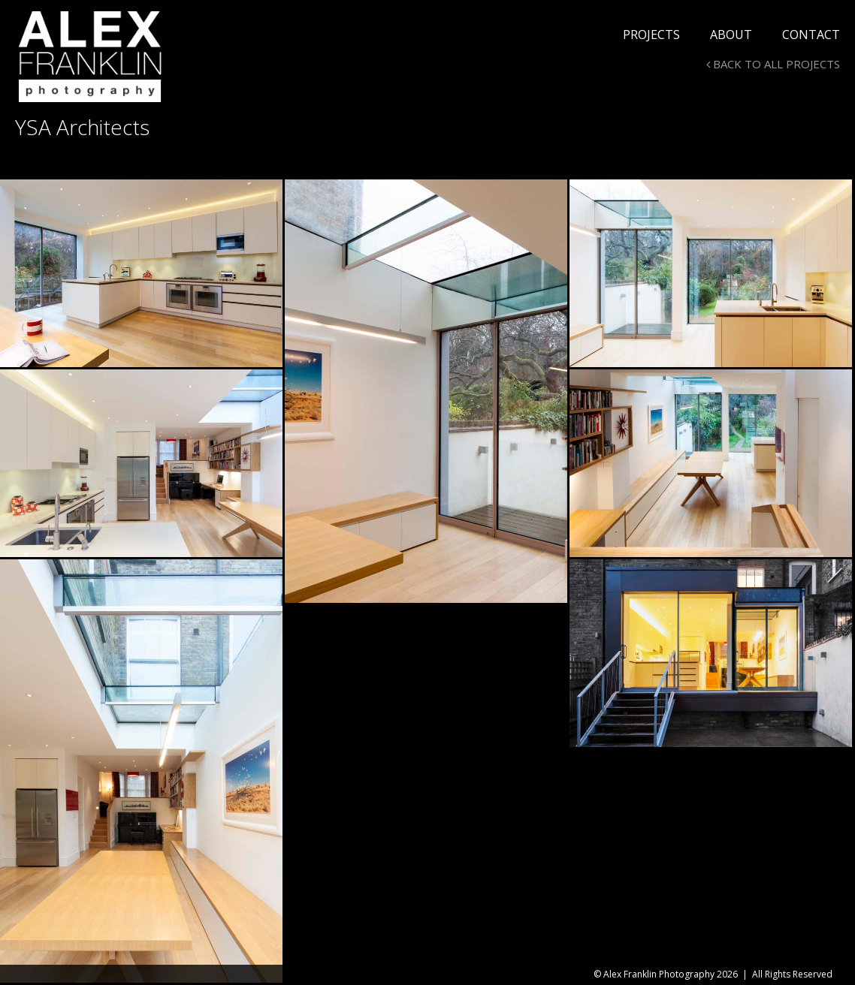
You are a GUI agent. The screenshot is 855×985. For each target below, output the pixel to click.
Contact (811, 34)
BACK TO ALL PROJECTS (773, 63)
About (731, 34)
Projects (651, 34)
